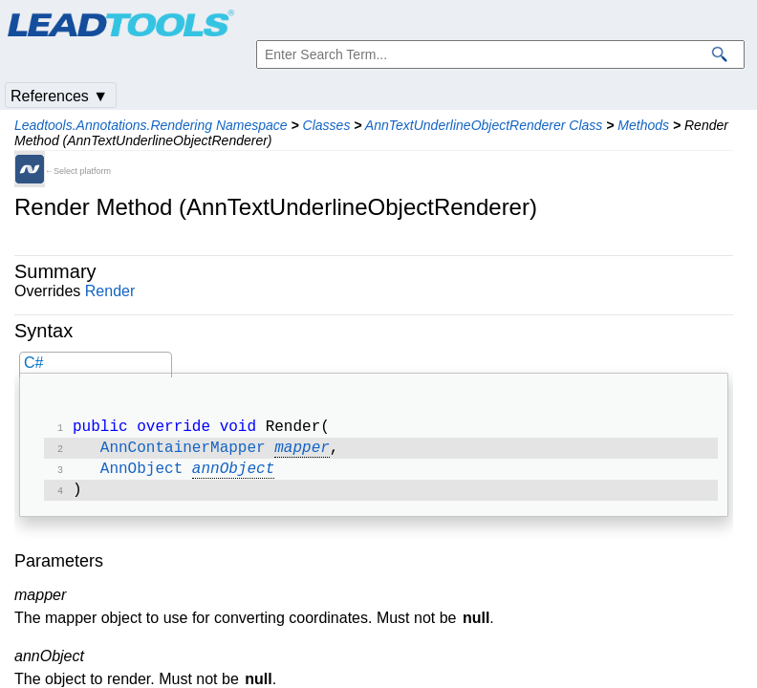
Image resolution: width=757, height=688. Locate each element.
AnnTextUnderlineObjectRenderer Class (484, 125)
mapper (302, 451)
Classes (327, 125)
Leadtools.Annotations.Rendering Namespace (151, 125)
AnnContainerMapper (183, 451)
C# (33, 363)
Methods (643, 125)
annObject (233, 474)
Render (110, 291)
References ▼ (59, 96)
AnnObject (141, 474)
